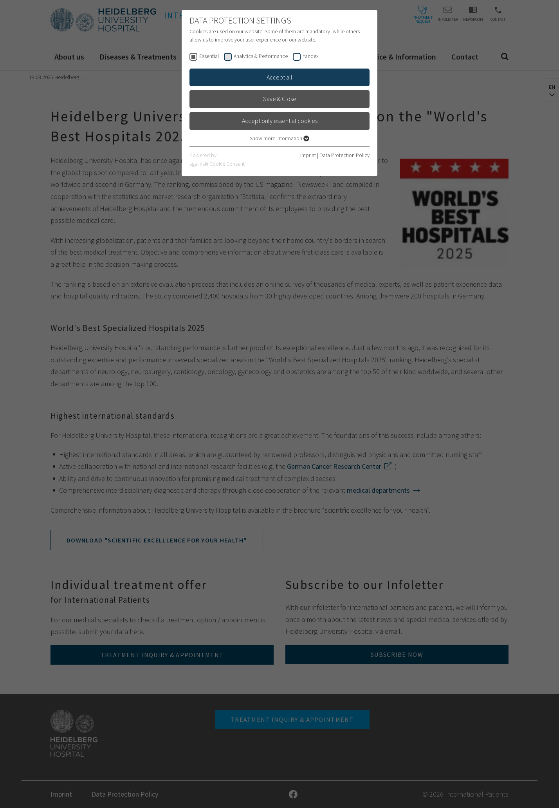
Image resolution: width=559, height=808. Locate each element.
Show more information (279, 138)
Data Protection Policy (344, 155)
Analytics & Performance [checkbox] (261, 56)
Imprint (308, 155)
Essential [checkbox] (209, 56)
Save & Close (279, 99)
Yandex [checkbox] (311, 56)
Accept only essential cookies (279, 121)
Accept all (279, 77)
